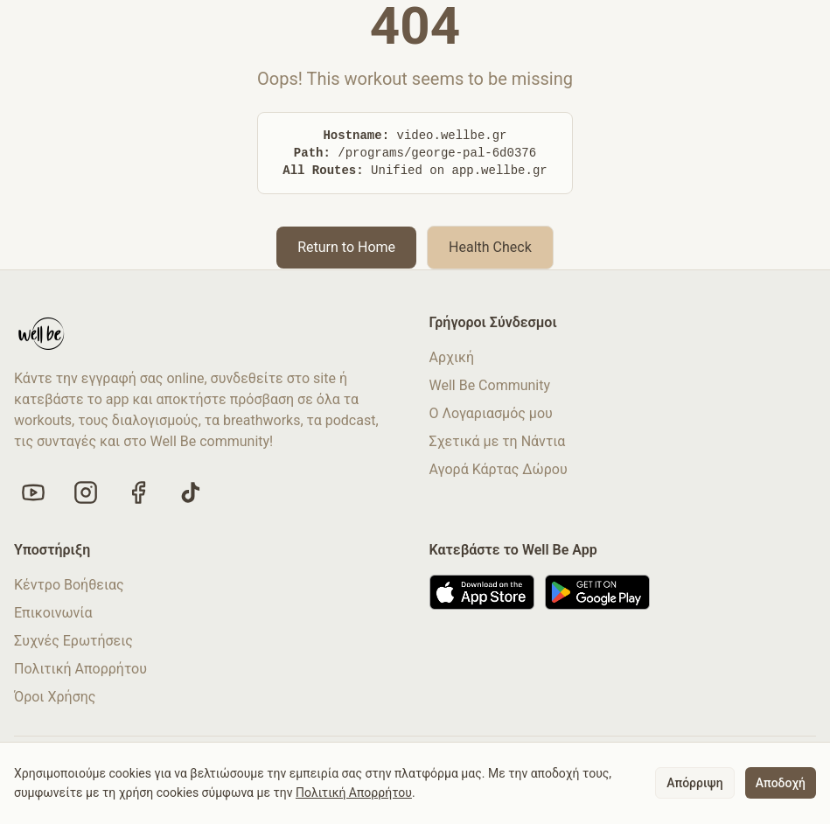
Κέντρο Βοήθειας (69, 584)
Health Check (490, 247)
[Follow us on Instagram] (85, 492)
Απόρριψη (694, 783)
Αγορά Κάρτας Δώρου (498, 469)
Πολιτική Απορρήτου (80, 668)
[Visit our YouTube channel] (33, 492)
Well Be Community (490, 385)
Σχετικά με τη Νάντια (497, 441)
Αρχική (452, 357)
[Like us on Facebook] (138, 492)
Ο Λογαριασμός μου (491, 413)
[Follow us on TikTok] (190, 492)
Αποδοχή (781, 783)
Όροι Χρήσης (54, 696)
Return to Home (346, 247)
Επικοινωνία (53, 612)
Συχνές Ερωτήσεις (73, 640)
